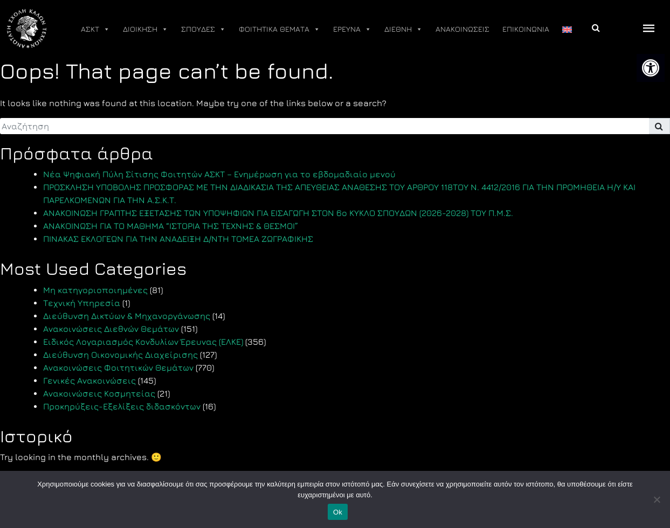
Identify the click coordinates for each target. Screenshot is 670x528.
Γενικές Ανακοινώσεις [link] (89, 380)
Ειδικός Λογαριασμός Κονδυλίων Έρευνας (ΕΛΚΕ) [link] (143, 341)
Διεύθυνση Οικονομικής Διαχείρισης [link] (120, 354)
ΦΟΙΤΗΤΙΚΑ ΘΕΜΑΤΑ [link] (279, 29)
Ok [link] (337, 512)
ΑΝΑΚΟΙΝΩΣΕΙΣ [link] (462, 28)
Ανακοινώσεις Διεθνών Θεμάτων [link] (111, 329)
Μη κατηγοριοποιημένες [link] (95, 290)
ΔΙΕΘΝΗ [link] (403, 29)
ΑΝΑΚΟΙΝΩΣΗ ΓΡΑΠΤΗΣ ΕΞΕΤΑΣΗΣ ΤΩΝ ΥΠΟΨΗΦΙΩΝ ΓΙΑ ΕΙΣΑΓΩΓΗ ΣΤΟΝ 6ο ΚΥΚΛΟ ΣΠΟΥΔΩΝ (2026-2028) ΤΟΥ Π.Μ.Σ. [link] (278, 213)
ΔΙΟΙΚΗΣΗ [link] (145, 29)
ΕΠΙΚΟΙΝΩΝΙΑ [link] (525, 28)
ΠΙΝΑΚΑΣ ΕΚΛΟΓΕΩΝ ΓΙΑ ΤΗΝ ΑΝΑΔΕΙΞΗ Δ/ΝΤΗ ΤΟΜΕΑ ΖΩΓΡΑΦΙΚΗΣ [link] (178, 239)
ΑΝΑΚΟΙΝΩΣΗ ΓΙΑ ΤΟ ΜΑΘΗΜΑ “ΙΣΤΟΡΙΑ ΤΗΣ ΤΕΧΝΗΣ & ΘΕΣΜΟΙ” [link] (170, 226)
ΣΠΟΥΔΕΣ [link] (203, 29)
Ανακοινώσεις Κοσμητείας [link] (99, 393)
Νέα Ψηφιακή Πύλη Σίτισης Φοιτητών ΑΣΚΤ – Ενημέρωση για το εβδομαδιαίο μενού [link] (219, 174)
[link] (651, 68)
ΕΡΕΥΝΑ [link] (352, 29)
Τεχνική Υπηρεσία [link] (81, 303)
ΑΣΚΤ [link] (95, 29)
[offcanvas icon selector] (649, 29)
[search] (324, 126)
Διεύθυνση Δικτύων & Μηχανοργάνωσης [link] (126, 316)
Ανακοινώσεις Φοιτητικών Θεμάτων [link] (118, 367)
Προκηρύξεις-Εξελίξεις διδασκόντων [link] (122, 406)
